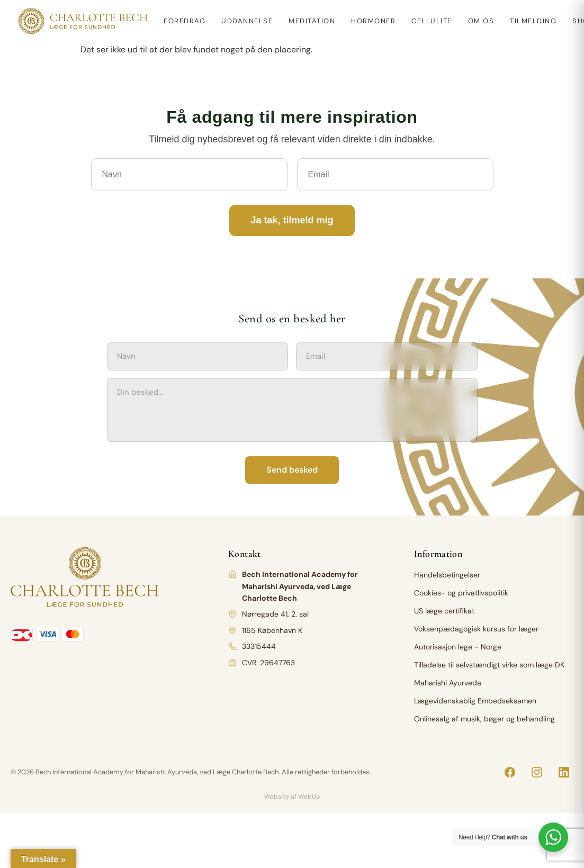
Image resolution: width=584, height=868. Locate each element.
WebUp (309, 796)
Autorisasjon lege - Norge (457, 647)
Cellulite (431, 20)
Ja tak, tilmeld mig (291, 220)
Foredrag (184, 20)
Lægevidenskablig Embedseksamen (475, 701)
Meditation (312, 20)
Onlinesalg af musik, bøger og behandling (484, 719)
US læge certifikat (444, 611)
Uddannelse (247, 20)
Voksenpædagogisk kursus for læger (476, 629)
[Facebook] (509, 772)
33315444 (259, 646)
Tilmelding (533, 20)
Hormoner (373, 20)
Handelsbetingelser (447, 575)
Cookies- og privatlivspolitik (461, 593)
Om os (481, 20)
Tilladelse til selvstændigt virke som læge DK (489, 665)
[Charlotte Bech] (82, 21)
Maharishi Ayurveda (447, 683)
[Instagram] (536, 772)
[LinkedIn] (563, 772)
